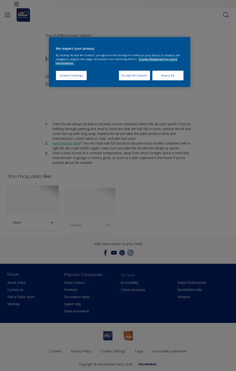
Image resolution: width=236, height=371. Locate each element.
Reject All (167, 75)
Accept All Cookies (134, 75)
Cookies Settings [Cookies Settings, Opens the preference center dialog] (71, 75)
